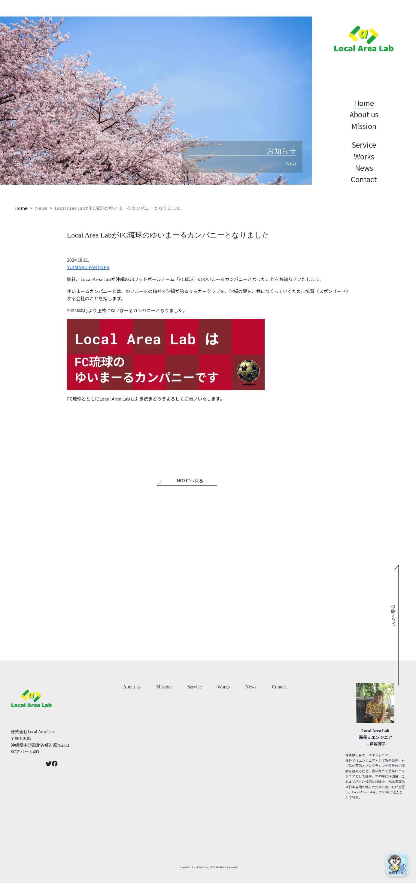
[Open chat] (397, 864)
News (250, 686)
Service (194, 686)
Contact (279, 686)
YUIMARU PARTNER (88, 267)
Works (223, 686)
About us (132, 686)
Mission (164, 686)
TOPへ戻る (393, 615)
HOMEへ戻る (190, 481)
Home (21, 208)
